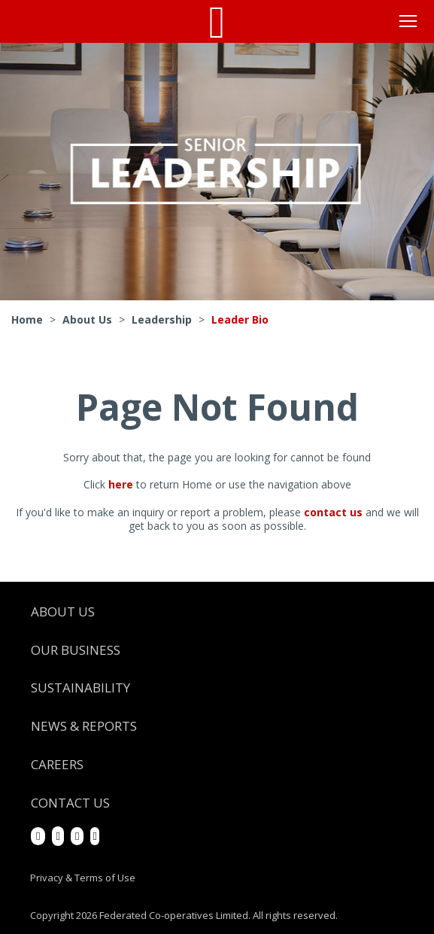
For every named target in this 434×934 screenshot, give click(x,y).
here (120, 484)
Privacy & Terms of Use (82, 877)
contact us (333, 512)
